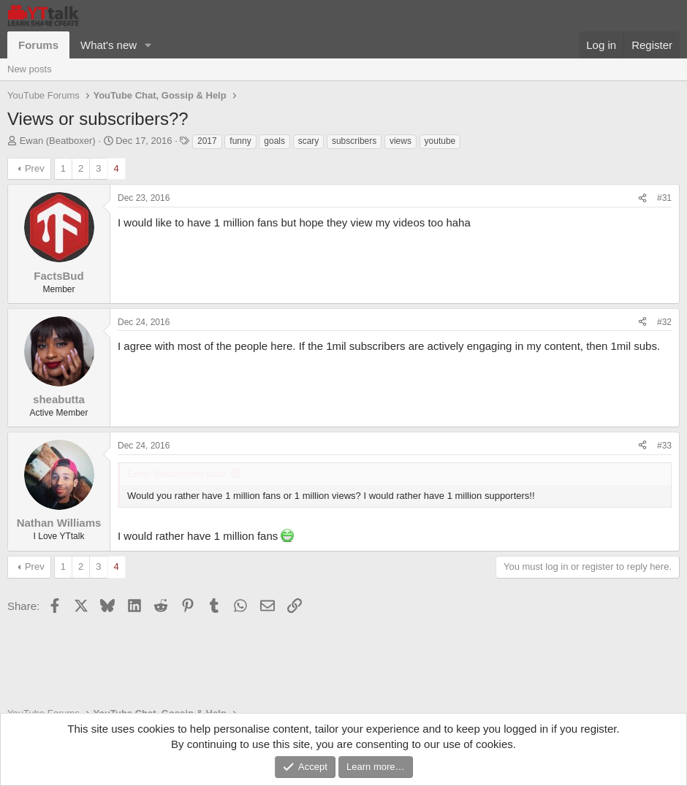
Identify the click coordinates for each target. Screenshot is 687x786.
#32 (664, 322)
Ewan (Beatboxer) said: (176, 473)
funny (240, 141)
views (400, 141)
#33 (664, 445)
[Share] (642, 198)
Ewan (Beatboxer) (58, 140)
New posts (29, 69)
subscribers (354, 141)
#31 (664, 198)
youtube (440, 141)
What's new (108, 45)
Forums (38, 45)
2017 (207, 141)
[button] (148, 44)
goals (274, 141)
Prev (35, 168)
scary (308, 141)
